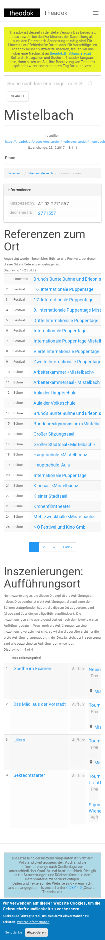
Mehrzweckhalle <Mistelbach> (64, 516)
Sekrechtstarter (29, 775)
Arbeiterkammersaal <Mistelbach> (68, 382)
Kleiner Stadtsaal (50, 496)
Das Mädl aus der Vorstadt (40, 704)
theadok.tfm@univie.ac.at (71, 53)
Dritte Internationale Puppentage (66, 320)
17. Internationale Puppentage (64, 299)
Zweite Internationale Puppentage (67, 361)
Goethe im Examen (33, 668)
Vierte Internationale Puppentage (66, 351)
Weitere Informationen (33, 924)
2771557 (47, 213)
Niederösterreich (40, 173)
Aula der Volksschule (55, 403)
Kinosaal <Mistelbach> (56, 485)
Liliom (20, 739)
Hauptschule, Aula (52, 465)
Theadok (56, 12)
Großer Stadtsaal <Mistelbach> (64, 444)
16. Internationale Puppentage (64, 289)
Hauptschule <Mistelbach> (60, 454)
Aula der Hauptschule (55, 392)
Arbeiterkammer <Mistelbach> (64, 372)
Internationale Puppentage (60, 330)
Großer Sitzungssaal (54, 434)
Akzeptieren (36, 935)
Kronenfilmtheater (52, 506)
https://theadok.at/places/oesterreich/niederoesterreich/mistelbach (55, 141)
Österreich (15, 173)
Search (17, 96)
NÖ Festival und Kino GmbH (61, 527)
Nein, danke (13, 935)
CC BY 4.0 (74, 888)
